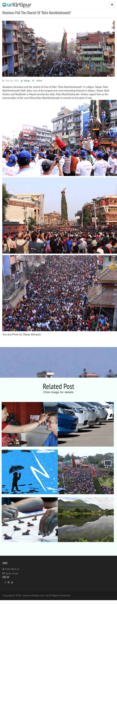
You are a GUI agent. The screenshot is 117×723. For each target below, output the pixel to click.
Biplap (27, 80)
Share (39, 80)
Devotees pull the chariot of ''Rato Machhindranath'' (36, 12)
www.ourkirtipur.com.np (35, 595)
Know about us (12, 569)
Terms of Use (12, 573)
